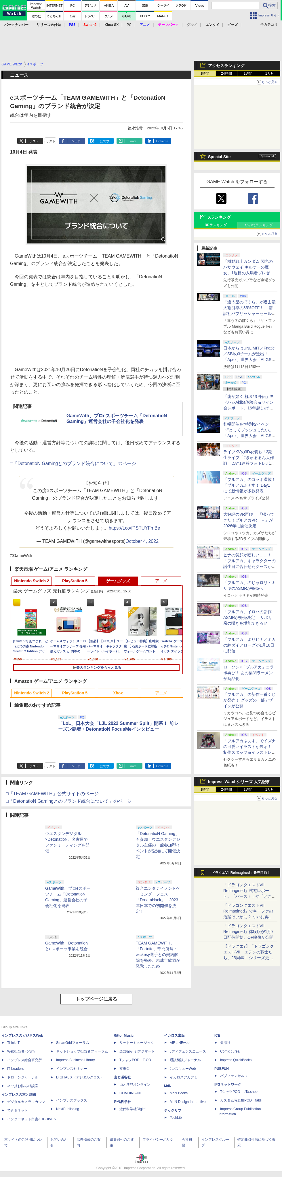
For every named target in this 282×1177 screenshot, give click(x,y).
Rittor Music (124, 1036)
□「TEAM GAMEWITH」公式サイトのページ (52, 793)
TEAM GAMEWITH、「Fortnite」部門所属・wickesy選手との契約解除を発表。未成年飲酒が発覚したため (158, 954)
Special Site (219, 156)
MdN (168, 1086)
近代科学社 (122, 1102)
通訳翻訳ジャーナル (185, 1060)
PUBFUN (221, 1069)
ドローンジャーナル (22, 1077)
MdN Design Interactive (188, 1102)
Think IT (13, 1043)
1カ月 (269, 73)
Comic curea (229, 1051)
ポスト (34, 141)
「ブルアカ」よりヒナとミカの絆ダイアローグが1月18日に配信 (249, 645)
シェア (76, 141)
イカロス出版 (174, 1036)
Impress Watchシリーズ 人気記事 (239, 781)
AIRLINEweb (180, 1043)
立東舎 (124, 1069)
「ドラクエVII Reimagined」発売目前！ (239, 873)
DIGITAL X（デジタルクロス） (80, 1077)
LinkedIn (162, 141)
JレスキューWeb (183, 1069)
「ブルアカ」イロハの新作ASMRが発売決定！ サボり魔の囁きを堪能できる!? (247, 617)
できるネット (17, 1110)
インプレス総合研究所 (24, 1060)
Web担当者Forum (21, 1051)
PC (129, 25)
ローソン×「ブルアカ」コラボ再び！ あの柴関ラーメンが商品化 (248, 673)
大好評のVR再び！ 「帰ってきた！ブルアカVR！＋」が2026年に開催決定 (248, 520)
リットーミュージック (136, 1043)
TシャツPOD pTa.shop (239, 1092)
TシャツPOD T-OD (135, 1060)
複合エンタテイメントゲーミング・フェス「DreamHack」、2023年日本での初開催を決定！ (158, 900)
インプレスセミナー (71, 1069)
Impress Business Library (75, 1060)
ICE (217, 1036)
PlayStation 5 (74, 581)
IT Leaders (15, 1069)
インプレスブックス (71, 1100)
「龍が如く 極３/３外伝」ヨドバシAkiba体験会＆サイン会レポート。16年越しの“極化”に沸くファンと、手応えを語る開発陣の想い (248, 408)
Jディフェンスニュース (188, 1051)
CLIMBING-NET (131, 1093)
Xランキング (219, 217)
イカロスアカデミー (185, 1077)
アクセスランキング (226, 65)
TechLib (176, 1118)
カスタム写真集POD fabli (241, 1100)
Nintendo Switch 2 (31, 581)
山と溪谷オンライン (134, 1084)
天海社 (225, 1043)
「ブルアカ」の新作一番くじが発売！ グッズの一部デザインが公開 (249, 700)
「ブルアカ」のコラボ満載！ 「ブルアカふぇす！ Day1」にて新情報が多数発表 (249, 485)
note (133, 141)
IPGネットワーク (227, 1084)
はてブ (104, 141)
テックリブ (172, 1110)
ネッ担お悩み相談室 (22, 1086)
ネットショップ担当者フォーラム (82, 1051)
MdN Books (179, 1093)
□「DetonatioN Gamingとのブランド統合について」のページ (73, 463)
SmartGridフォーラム (72, 1043)
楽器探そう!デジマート (137, 1051)
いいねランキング (259, 225)
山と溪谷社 (122, 1077)
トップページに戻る (96, 999)
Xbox (118, 693)
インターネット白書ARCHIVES (31, 1119)
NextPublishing (67, 1109)
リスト (51, 141)
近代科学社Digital (132, 1109)
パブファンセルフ (234, 1076)
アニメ (161, 581)
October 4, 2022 (142, 541)
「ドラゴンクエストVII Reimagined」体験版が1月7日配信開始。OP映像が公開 (248, 931)
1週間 (248, 73)
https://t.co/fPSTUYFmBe (134, 528)
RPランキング (216, 225)
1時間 (205, 73)
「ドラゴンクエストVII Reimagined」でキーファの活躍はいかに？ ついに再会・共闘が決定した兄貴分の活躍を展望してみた (249, 917)
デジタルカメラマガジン (26, 1102)
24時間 (226, 73)
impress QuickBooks (235, 1060)
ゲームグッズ (118, 581)
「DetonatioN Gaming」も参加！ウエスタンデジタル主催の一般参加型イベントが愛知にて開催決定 (158, 845)
